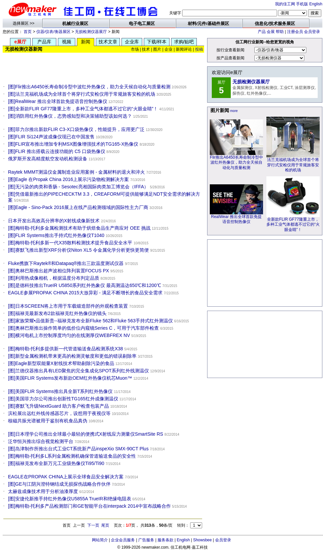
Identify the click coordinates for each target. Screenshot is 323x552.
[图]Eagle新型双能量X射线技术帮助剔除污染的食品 (61, 363)
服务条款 (165, 540)
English (315, 4)
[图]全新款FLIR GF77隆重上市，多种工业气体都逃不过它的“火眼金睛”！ (83, 108)
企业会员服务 (123, 540)
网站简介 (100, 540)
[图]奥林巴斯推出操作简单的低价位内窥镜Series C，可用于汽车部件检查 (83, 328)
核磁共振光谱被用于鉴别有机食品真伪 (47, 420)
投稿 (199, 49)
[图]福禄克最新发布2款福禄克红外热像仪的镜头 (57, 313)
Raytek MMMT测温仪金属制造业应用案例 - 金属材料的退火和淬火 (76, 172)
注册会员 (295, 31)
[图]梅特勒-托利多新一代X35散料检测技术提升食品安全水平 (70, 242)
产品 (262, 31)
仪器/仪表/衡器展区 (53, 31)
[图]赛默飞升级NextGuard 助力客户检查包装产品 (58, 406)
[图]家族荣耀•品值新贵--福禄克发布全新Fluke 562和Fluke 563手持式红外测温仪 (90, 320)
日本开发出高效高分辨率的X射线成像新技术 (54, 220)
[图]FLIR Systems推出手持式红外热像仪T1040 (56, 235)
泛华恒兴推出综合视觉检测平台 (40, 441)
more (234, 111)
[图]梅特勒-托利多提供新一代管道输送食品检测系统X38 (65, 348)
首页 (28, 31)
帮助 (280, 31)
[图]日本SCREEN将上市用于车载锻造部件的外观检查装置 (68, 306)
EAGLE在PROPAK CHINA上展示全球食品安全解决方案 (66, 476)
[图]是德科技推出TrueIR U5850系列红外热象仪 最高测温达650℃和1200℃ (84, 285)
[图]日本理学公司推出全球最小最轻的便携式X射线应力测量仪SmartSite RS (85, 434)
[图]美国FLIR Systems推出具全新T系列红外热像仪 (60, 391)
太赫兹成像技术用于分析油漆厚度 (43, 491)
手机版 (302, 4)
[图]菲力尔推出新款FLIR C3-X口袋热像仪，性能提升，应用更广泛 (76, 129)
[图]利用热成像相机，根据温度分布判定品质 (53, 278)
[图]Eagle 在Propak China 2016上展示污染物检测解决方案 (68, 179)
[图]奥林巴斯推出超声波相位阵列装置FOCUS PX (58, 270)
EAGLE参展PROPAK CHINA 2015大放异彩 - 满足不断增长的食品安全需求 (85, 292)
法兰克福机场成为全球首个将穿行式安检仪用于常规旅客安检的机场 (293, 163)
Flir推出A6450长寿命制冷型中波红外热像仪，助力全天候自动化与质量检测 (236, 160)
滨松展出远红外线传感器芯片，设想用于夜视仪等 (59, 413)
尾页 (105, 525)
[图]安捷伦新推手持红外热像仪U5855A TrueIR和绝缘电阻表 (69, 498)
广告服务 (146, 540)
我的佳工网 (285, 4)
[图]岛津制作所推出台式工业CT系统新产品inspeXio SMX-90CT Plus (78, 448)
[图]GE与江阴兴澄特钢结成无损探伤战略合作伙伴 (59, 484)
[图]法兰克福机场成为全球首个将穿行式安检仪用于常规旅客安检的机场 (81, 94)
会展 (271, 31)
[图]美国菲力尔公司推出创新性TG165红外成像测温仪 (63, 398)
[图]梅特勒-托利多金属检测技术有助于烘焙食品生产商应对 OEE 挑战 (79, 228)
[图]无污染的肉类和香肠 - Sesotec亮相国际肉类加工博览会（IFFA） (78, 186)
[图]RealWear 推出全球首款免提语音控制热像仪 (57, 101)
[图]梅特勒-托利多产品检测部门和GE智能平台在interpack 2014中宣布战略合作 (89, 506)
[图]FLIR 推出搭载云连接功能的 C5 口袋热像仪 (56, 151)
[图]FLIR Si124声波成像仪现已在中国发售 (51, 136)
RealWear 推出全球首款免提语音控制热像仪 (236, 217)
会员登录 (312, 31)
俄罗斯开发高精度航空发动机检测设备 (47, 158)
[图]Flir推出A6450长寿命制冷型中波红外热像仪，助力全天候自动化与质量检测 (89, 86)
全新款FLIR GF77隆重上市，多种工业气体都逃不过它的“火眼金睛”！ (293, 222)
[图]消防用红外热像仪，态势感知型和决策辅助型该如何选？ (70, 116)
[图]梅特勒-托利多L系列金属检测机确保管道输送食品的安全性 (72, 456)
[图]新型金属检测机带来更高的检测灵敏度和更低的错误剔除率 (72, 356)
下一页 (93, 525)
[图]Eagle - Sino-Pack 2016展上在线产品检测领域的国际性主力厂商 (78, 207)
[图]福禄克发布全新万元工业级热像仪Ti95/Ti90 (56, 463)
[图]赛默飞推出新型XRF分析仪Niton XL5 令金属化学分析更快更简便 (78, 250)
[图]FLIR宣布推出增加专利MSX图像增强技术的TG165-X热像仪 (73, 144)
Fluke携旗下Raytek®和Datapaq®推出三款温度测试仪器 (66, 263)
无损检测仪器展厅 (91, 31)
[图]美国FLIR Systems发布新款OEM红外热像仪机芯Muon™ (70, 378)
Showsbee (202, 540)
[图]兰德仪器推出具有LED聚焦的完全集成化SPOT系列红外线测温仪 (78, 370)
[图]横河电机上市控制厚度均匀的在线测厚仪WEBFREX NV (69, 335)
